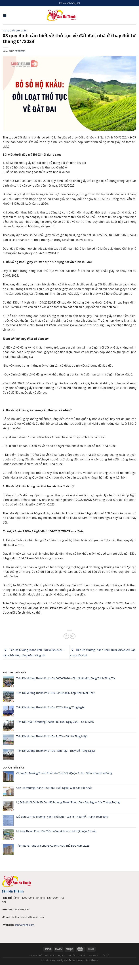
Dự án (61, 955)
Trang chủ (36, 955)
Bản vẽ (82, 955)
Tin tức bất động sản (15, 30)
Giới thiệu (50, 955)
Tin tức (71, 955)
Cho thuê (93, 955)
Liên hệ (105, 955)
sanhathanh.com (24, 924)
